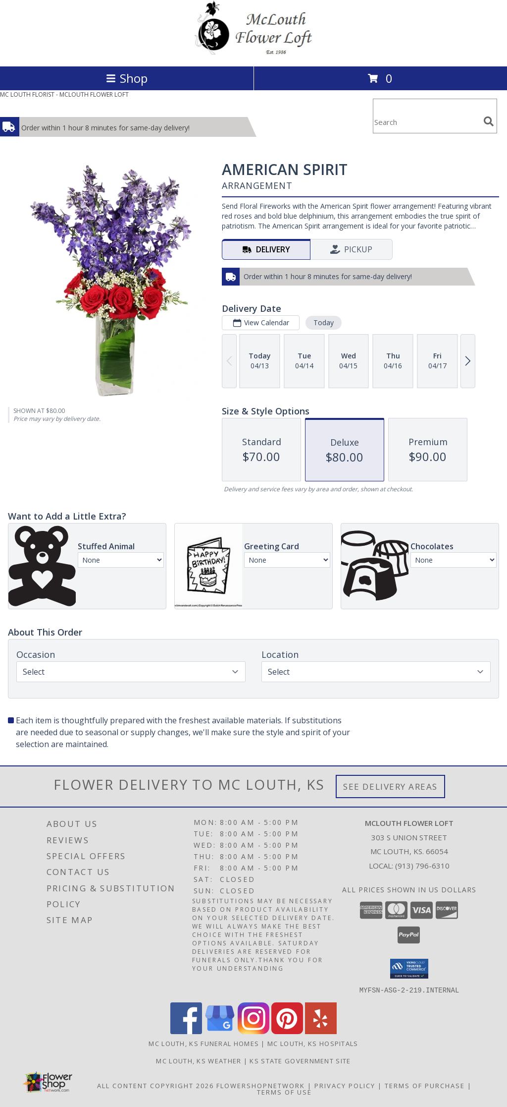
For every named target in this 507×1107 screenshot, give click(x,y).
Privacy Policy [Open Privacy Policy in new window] (344, 1085)
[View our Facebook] (186, 1031)
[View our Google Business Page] (220, 1031)
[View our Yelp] (321, 1031)
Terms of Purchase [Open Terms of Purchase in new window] (425, 1085)
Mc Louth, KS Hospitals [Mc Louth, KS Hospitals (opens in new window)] (312, 1043)
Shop (127, 78)
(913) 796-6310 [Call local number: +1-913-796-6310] (422, 866)
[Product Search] (426, 122)
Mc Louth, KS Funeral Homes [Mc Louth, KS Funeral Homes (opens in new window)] (204, 1043)
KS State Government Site (300, 1060)
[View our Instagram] (253, 1031)
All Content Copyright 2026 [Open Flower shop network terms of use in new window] (155, 1085)
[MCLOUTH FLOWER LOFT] (253, 52)
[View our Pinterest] (287, 1031)
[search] (489, 121)
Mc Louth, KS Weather (198, 1060)
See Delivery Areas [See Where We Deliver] (390, 786)
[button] (409, 969)
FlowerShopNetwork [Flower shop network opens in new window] (260, 1085)
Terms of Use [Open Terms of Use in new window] (284, 1091)
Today (323, 322)
